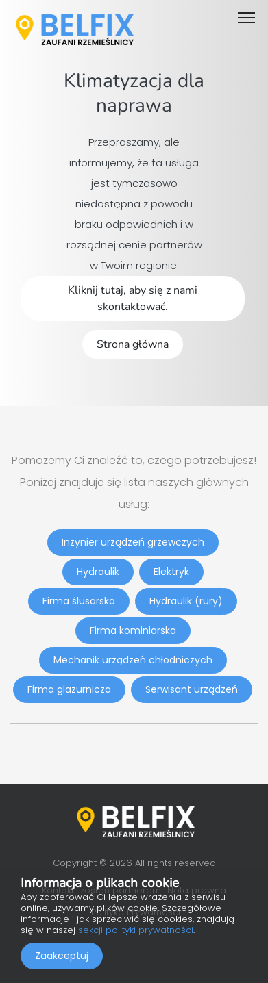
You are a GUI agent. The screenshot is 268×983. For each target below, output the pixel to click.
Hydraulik (98, 571)
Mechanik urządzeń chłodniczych (132, 660)
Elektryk (171, 571)
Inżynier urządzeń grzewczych (133, 542)
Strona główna (133, 344)
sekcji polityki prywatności (135, 929)
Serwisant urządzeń (191, 689)
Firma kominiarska (133, 630)
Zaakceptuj (61, 955)
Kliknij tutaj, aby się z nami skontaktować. (132, 298)
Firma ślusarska (78, 601)
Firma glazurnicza (69, 689)
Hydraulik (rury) (186, 601)
